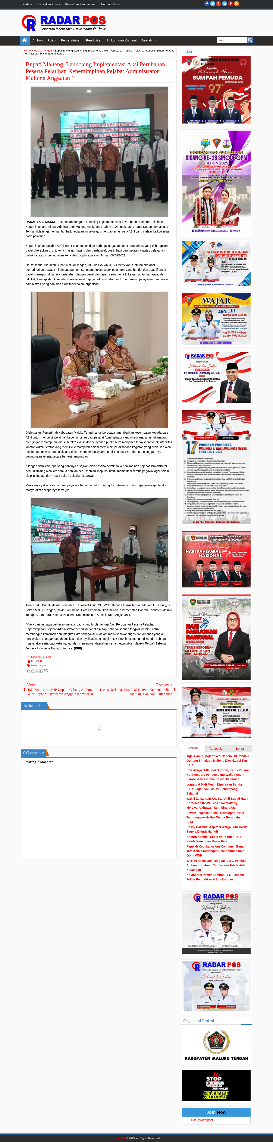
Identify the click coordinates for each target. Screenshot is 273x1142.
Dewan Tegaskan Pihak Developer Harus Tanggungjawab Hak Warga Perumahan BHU (215, 817)
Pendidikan (94, 40)
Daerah (146, 40)
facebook (206, 3)
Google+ (218, 3)
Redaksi (27, 4)
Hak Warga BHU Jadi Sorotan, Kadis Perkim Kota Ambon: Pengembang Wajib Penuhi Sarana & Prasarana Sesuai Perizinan (217, 774)
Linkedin (224, 3)
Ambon (37, 40)
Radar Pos (119, 1138)
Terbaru (193, 748)
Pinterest (230, 3)
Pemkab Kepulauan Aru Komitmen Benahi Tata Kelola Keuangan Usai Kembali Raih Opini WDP (216, 851)
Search (250, 40)
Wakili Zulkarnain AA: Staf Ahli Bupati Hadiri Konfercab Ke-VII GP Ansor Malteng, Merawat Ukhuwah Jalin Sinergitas (217, 803)
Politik (51, 40)
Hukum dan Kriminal (122, 40)
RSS (236, 3)
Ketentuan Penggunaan (80, 4)
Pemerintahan (71, 40)
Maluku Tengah (38, 665)
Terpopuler (216, 748)
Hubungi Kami (110, 4)
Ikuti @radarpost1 (203, 1120)
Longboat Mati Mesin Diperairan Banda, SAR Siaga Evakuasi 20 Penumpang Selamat (214, 789)
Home (25, 40)
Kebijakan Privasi (49, 4)
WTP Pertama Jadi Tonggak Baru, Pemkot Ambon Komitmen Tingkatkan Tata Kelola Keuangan (216, 865)
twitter (212, 3)
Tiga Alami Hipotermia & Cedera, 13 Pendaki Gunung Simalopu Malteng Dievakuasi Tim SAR (217, 760)
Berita (240, 748)
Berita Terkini (37, 661)
